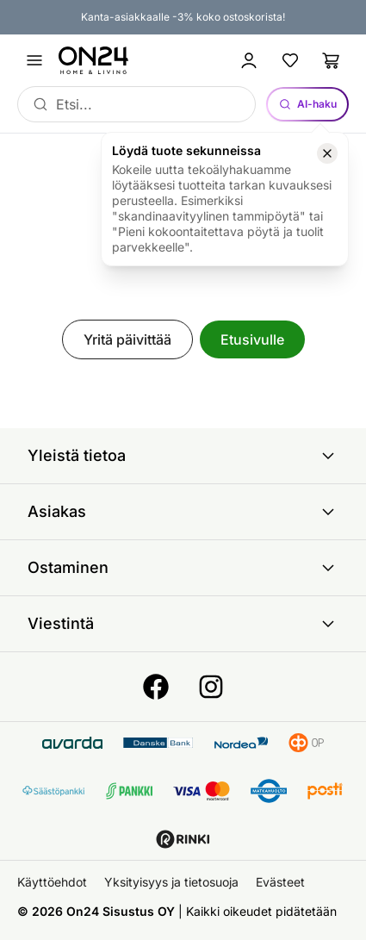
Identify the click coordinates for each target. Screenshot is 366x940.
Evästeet (280, 882)
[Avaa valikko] (34, 60)
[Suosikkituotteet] (290, 60)
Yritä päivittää (127, 339)
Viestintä (183, 623)
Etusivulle (252, 339)
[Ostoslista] (331, 60)
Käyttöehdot (52, 882)
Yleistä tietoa (183, 455)
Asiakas (183, 511)
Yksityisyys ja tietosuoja (171, 882)
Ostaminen (183, 567)
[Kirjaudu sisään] (249, 60)
